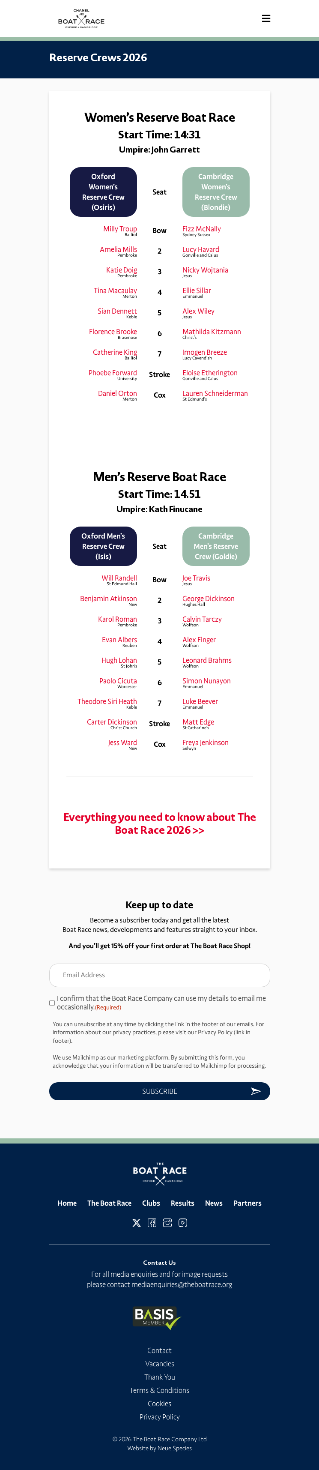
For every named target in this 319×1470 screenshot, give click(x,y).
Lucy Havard (200, 249)
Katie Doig (121, 270)
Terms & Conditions (159, 1390)
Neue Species (175, 1448)
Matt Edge (198, 722)
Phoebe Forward (113, 372)
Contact (159, 1350)
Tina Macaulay (115, 290)
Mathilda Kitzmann (211, 331)
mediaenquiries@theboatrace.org (181, 1284)
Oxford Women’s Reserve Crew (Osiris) (103, 192)
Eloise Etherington (210, 372)
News (214, 1203)
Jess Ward (122, 742)
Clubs (151, 1203)
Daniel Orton (117, 393)
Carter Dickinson (112, 722)
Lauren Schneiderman (215, 393)
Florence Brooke (113, 331)
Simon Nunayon (206, 681)
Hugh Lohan (119, 660)
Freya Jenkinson (205, 742)
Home (67, 1203)
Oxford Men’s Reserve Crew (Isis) (103, 546)
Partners (247, 1203)
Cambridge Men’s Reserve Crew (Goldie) (216, 546)
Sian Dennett (117, 311)
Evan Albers (119, 639)
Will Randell (119, 578)
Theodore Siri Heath (107, 701)
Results (182, 1203)
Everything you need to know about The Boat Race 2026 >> (159, 823)
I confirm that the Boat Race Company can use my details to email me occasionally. (161, 1003)
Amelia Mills (118, 249)
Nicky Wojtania (205, 270)
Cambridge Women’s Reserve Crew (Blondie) (216, 192)
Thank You (159, 1377)
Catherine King (115, 352)
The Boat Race (109, 1203)
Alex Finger (199, 639)
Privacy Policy (160, 1417)
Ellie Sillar (196, 290)
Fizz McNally (201, 229)
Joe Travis (196, 578)
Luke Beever (200, 701)
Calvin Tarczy (202, 619)
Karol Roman (117, 619)
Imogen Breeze (204, 352)
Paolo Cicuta (118, 681)
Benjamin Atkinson (108, 598)
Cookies (159, 1403)
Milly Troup (120, 229)
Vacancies (159, 1363)
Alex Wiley (198, 311)
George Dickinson (208, 598)
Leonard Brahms (207, 660)
